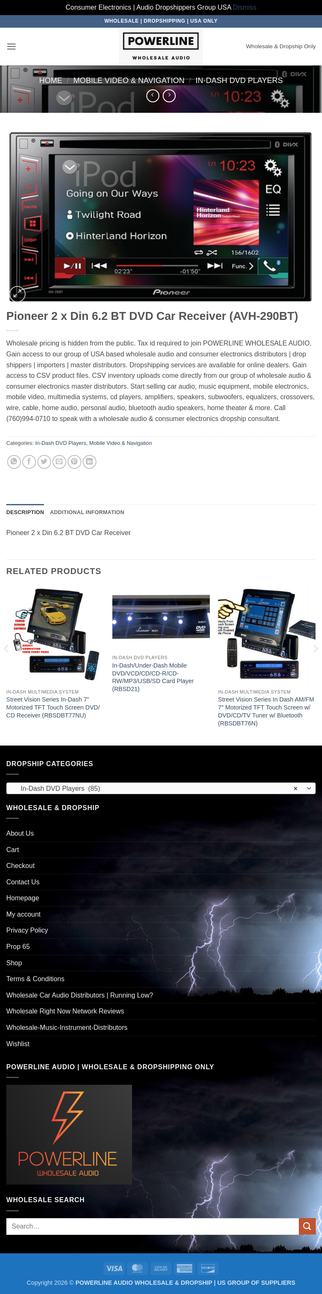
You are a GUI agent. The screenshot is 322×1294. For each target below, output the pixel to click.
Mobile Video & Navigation (128, 80)
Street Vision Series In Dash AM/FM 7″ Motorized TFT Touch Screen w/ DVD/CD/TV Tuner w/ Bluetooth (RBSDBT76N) (266, 711)
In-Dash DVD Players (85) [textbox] (156, 789)
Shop (14, 963)
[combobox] (161, 788)
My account (23, 914)
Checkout (20, 865)
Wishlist (17, 1043)
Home (50, 80)
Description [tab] (25, 512)
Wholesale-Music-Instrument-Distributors (66, 1027)
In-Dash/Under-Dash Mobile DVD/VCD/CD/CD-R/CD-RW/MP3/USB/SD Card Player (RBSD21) (153, 677)
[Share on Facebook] (29, 462)
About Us (20, 833)
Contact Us (22, 882)
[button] (11, 46)
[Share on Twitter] (44, 462)
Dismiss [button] (245, 7)
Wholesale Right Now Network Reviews (65, 1011)
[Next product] (152, 95)
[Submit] (307, 1226)
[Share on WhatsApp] (14, 462)
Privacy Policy (27, 930)
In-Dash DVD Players (239, 80)
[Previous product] (169, 95)
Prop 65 (18, 946)
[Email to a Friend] (59, 462)
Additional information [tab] (87, 512)
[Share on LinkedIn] (89, 462)
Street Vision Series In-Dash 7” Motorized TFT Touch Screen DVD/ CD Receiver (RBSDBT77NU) (53, 707)
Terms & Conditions (35, 978)
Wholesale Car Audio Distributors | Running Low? (79, 995)
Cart (12, 849)
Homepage (22, 898)
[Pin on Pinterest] (74, 462)
